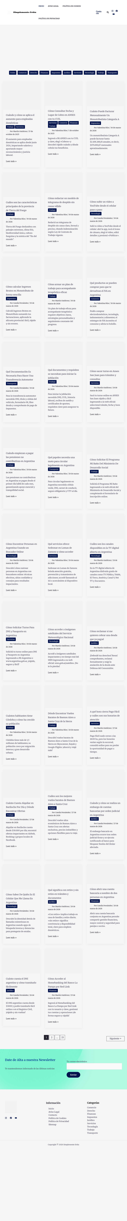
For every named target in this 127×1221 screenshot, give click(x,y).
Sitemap (50, 1196)
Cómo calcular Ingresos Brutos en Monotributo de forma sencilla (20, 311)
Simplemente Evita (24, 12)
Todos (13, 73)
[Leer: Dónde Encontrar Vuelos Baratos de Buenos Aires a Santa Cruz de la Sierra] (63, 748)
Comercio (24, 73)
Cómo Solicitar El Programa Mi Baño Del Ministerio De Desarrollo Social (104, 498)
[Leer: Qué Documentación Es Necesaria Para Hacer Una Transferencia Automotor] (21, 376)
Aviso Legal (51, 1184)
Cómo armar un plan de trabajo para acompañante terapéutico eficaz (63, 308)
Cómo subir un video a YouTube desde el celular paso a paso (102, 218)
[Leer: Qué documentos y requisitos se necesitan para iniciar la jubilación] (63, 375)
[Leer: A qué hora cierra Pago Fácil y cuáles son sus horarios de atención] (105, 747)
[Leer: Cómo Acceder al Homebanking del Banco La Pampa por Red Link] (63, 1030)
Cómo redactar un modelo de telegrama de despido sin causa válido (62, 216)
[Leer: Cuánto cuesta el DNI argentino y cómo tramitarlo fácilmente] (21, 1030)
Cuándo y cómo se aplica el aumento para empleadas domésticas (20, 127)
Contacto (50, 1187)
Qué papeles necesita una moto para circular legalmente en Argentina (62, 498)
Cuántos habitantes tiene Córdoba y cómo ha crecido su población (21, 773)
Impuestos (62, 73)
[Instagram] (112, 11)
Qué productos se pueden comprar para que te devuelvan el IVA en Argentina (105, 309)
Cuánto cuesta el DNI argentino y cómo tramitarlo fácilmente (18, 1053)
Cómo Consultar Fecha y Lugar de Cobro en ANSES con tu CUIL (61, 123)
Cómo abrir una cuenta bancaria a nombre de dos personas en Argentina (103, 962)
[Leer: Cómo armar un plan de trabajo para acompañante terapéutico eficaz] (63, 286)
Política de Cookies (55, 1190)
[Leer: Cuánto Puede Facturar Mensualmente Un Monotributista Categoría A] (105, 100)
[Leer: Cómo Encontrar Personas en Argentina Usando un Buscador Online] (21, 563)
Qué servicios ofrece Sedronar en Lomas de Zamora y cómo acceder (63, 586)
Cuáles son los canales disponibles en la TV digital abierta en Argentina (105, 588)
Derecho (37, 73)
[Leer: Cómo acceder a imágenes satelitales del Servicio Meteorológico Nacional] (63, 654)
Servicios (87, 73)
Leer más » (11, 172)
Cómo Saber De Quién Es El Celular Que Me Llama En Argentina (20, 965)
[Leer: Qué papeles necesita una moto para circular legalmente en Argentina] (63, 472)
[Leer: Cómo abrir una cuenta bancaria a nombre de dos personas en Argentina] (105, 939)
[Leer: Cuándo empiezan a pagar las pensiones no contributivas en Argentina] (21, 470)
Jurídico (75, 73)
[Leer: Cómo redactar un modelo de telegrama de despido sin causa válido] (63, 193)
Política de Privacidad (56, 1193)
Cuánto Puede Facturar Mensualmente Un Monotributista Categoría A (104, 125)
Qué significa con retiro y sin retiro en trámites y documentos (63, 961)
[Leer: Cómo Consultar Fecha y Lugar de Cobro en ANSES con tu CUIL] (63, 100)
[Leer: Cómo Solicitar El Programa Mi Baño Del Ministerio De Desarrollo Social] (105, 473)
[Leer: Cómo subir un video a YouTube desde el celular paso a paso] (105, 195)
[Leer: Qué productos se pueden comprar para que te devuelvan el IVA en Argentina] (105, 285)
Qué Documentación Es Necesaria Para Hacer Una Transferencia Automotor (20, 404)
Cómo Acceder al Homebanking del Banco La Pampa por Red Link (62, 1053)
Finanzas (49, 73)
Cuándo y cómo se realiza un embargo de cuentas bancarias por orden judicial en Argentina (105, 870)
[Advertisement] (63, 43)
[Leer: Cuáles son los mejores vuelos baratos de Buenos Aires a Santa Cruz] (63, 837)
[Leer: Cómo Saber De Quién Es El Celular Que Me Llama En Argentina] (21, 942)
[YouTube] (114, 14)
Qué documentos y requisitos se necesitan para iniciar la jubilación (63, 398)
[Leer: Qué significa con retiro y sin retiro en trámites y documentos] (63, 939)
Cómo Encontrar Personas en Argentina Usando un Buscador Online (21, 586)
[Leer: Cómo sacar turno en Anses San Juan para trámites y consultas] (105, 376)
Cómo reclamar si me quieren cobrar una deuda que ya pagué (104, 679)
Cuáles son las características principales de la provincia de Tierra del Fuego (20, 221)
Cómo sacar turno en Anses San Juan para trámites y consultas (104, 399)
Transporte (63, 79)
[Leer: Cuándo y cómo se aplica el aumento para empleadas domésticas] (21, 102)
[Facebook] (117, 11)
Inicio (48, 1180)
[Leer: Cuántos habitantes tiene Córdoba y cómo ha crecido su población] (21, 749)
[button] (99, 12)
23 (62, 1110)
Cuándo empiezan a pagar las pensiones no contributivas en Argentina (21, 492)
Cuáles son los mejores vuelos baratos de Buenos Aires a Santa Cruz (62, 859)
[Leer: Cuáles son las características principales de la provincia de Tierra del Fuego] (21, 195)
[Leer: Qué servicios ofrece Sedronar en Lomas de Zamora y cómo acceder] (63, 563)
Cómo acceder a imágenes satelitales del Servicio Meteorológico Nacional (60, 681)
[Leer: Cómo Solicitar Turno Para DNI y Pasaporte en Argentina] (21, 653)
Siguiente (115, 1110)
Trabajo (113, 73)
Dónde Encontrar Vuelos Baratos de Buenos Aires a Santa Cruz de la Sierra (61, 773)
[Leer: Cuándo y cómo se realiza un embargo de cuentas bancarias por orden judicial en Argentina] (105, 841)
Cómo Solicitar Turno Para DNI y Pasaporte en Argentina (19, 675)
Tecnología (100, 73)
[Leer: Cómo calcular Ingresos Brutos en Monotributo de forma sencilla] (21, 287)
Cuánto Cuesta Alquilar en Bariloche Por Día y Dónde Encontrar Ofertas (20, 868)
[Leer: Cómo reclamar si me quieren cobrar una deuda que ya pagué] (105, 655)
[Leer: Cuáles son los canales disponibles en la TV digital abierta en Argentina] (105, 563)
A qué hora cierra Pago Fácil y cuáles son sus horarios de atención (105, 769)
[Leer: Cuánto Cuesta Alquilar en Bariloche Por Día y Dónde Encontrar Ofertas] (21, 841)
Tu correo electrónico (94, 1136)
